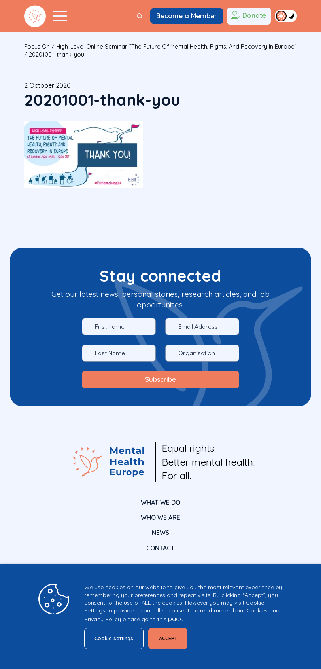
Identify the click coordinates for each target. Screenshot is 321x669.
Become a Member (186, 15)
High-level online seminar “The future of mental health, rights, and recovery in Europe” (176, 46)
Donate (247, 16)
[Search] (139, 16)
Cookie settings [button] (114, 638)
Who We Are (160, 517)
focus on (37, 46)
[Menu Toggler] (60, 16)
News (160, 532)
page (175, 619)
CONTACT (160, 547)
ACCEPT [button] (169, 638)
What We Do (160, 502)
